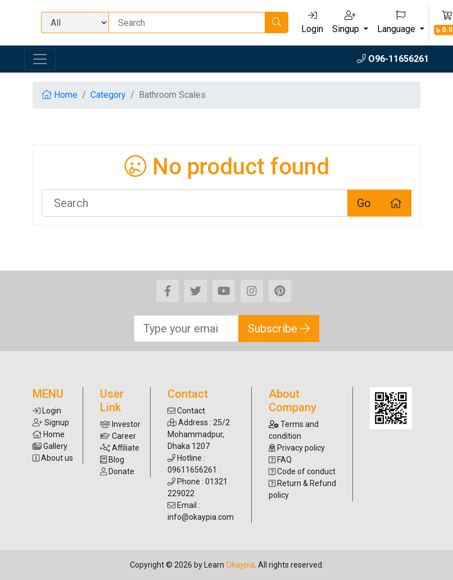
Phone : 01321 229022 (197, 487)
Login (312, 22)
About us (53, 457)
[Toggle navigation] (40, 59)
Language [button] (397, 22)
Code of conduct (302, 471)
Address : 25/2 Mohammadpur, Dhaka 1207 (198, 434)
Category (108, 94)
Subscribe (279, 328)
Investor (120, 424)
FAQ (280, 459)
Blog (112, 459)
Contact (186, 410)
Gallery (50, 446)
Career (118, 435)
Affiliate (119, 447)
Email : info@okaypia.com (200, 511)
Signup (51, 422)
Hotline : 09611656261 (192, 463)
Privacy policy (297, 447)
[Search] (186, 22)
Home (60, 94)
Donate (117, 471)
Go (364, 203)
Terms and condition (294, 430)
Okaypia (240, 564)
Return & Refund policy (302, 489)
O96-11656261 (393, 58)
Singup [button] (346, 22)
